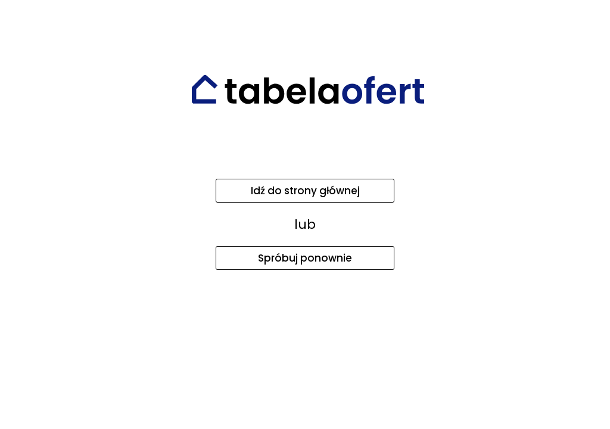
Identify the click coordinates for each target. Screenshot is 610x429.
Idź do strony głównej (305, 191)
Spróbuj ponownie (305, 258)
